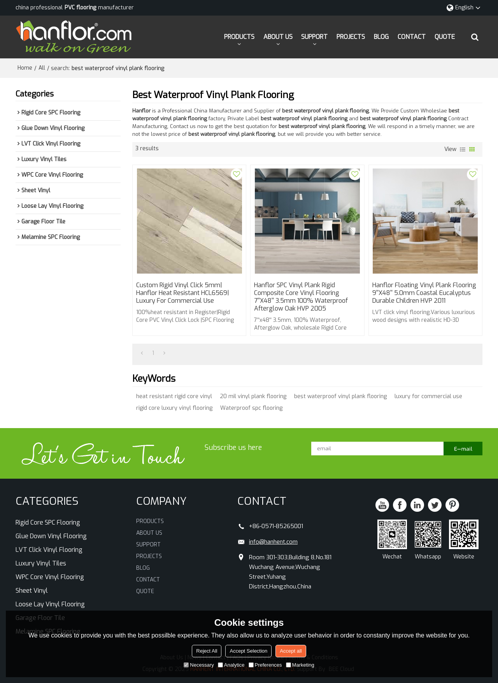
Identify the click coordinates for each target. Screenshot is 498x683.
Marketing (300, 665)
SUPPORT (314, 37)
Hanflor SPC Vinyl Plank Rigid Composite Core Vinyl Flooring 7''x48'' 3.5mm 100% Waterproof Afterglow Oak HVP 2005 (301, 297)
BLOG (381, 37)
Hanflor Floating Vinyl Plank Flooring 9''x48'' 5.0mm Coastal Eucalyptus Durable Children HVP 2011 (424, 293)
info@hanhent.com (273, 542)
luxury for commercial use (428, 396)
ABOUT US (278, 37)
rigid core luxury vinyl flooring (174, 408)
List (462, 149)
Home (25, 68)
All (42, 68)
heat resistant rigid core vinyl (174, 396)
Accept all (291, 651)
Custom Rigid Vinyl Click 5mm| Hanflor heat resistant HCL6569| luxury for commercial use (182, 293)
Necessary (199, 665)
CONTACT (412, 37)
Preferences (265, 665)
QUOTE (445, 37)
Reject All (206, 651)
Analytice (231, 665)
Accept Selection (248, 651)
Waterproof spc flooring (251, 408)
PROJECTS (351, 37)
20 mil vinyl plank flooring (253, 396)
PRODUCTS (239, 37)
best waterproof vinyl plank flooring (340, 396)
